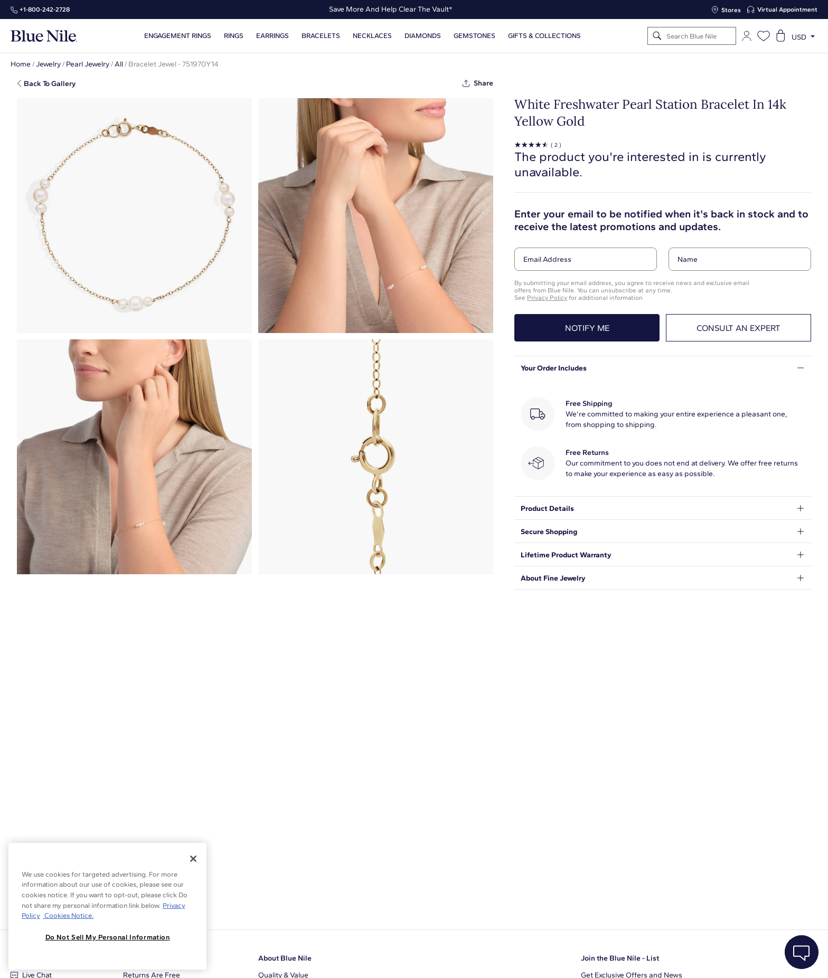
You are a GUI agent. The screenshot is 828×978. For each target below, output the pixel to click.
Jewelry (48, 64)
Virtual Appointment (787, 9)
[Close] (193, 858)
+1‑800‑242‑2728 (45, 9)
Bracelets (321, 36)
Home (21, 64)
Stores (731, 10)
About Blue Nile (285, 958)
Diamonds (422, 36)
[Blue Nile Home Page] (44, 36)
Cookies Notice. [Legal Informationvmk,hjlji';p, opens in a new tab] (68, 915)
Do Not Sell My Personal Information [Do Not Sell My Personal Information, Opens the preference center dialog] (107, 937)
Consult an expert (738, 328)
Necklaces (372, 36)
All (119, 64)
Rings (233, 36)
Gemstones (474, 36)
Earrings (272, 36)
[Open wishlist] (763, 36)
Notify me (587, 328)
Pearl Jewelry (87, 64)
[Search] (657, 36)
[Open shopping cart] (780, 36)
